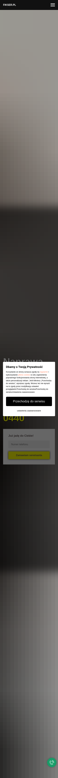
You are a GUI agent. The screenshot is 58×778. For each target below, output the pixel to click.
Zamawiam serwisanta (29, 455)
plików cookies (24, 375)
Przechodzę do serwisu (29, 401)
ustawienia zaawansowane (29, 410)
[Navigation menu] (53, 5)
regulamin (44, 372)
